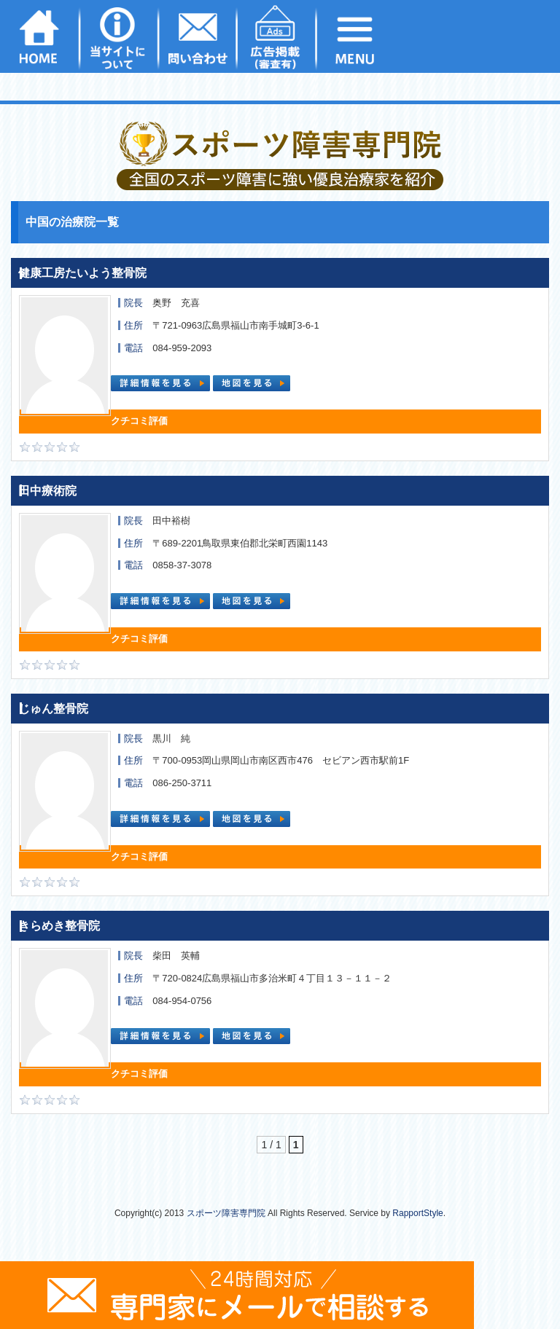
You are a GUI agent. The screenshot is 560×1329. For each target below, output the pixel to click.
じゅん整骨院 (53, 708)
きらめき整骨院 (59, 926)
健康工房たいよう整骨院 (82, 273)
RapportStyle (417, 1213)
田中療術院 (47, 491)
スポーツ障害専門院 (226, 1213)
